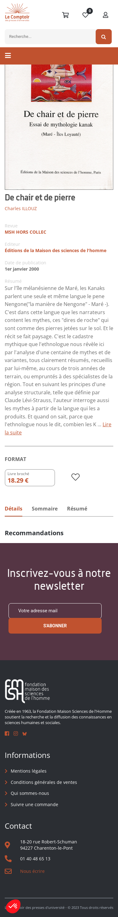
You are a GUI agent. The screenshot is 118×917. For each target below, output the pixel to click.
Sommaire (45, 508)
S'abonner (55, 625)
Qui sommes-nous (30, 793)
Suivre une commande (34, 804)
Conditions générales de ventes (44, 782)
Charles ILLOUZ (21, 208)
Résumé (77, 508)
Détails (13, 508)
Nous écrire (32, 871)
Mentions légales (29, 771)
